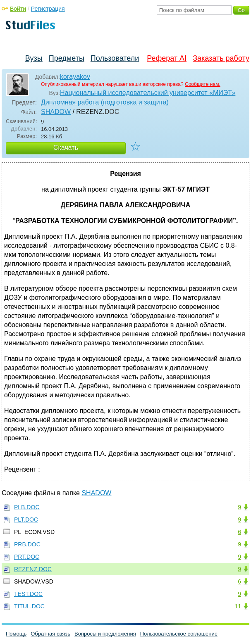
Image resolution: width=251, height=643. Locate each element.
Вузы (34, 58)
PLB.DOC (26, 507)
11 (237, 606)
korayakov (75, 76)
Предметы (66, 58)
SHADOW (56, 111)
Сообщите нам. (202, 84)
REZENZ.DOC (33, 569)
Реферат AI (166, 58)
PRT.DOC (26, 556)
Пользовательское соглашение (179, 634)
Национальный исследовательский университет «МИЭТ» (147, 92)
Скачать (65, 147)
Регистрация (48, 8)
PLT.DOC (26, 519)
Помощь (16, 634)
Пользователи (115, 58)
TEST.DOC (28, 594)
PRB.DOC (27, 544)
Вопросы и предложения (105, 634)
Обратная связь (50, 634)
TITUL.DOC (29, 606)
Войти (18, 8)
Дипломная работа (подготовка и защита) (105, 102)
